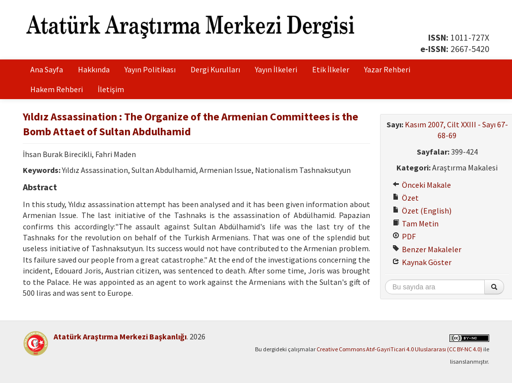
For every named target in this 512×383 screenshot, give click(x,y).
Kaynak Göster (421, 262)
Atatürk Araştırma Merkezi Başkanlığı (120, 336)
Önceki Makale (421, 185)
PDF (404, 236)
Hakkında (94, 69)
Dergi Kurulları (215, 69)
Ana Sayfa (46, 69)
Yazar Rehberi (387, 69)
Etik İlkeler (330, 69)
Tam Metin (415, 223)
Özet (405, 198)
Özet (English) (421, 211)
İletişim (111, 89)
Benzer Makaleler (426, 249)
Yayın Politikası (150, 69)
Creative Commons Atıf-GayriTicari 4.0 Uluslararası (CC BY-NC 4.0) (399, 349)
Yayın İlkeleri (276, 69)
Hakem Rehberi (56, 89)
